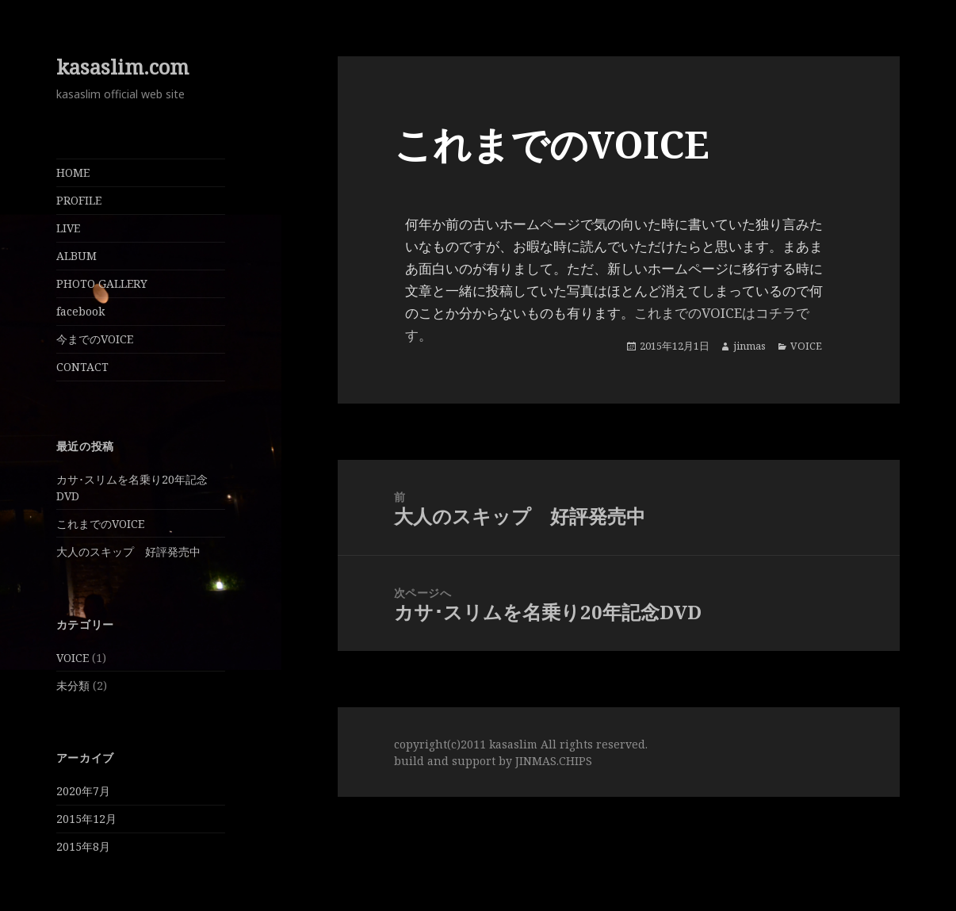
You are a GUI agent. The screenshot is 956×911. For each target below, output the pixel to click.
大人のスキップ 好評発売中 (128, 551)
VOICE (72, 657)
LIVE (68, 227)
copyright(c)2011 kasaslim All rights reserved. (521, 744)
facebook (80, 311)
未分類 (73, 685)
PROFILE (78, 200)
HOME (73, 172)
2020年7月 (83, 790)
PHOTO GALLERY (101, 283)
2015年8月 (83, 846)
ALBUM (76, 255)
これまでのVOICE (100, 523)
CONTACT (82, 366)
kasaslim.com (122, 67)
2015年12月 (86, 818)
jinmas (749, 346)
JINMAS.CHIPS (553, 760)
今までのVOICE (94, 338)
